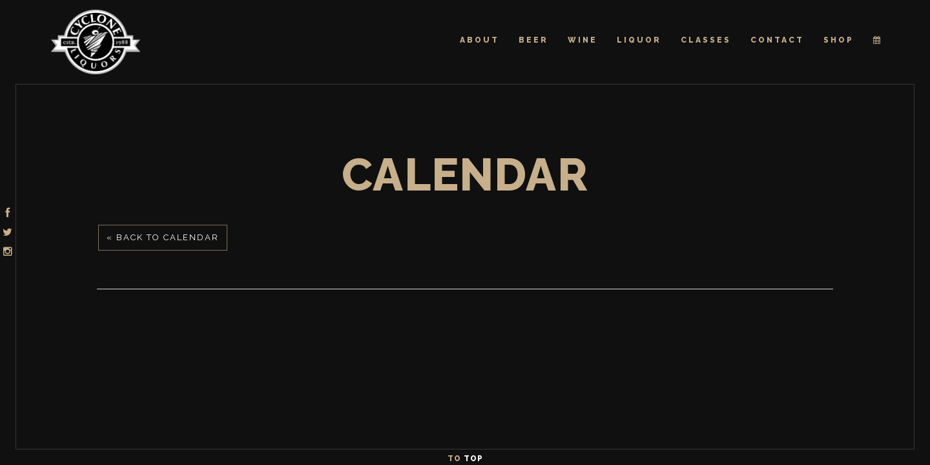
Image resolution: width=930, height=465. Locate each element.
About (479, 40)
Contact (777, 40)
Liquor (639, 40)
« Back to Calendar (163, 237)
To (465, 458)
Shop (838, 40)
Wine (582, 40)
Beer (533, 40)
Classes (706, 40)
